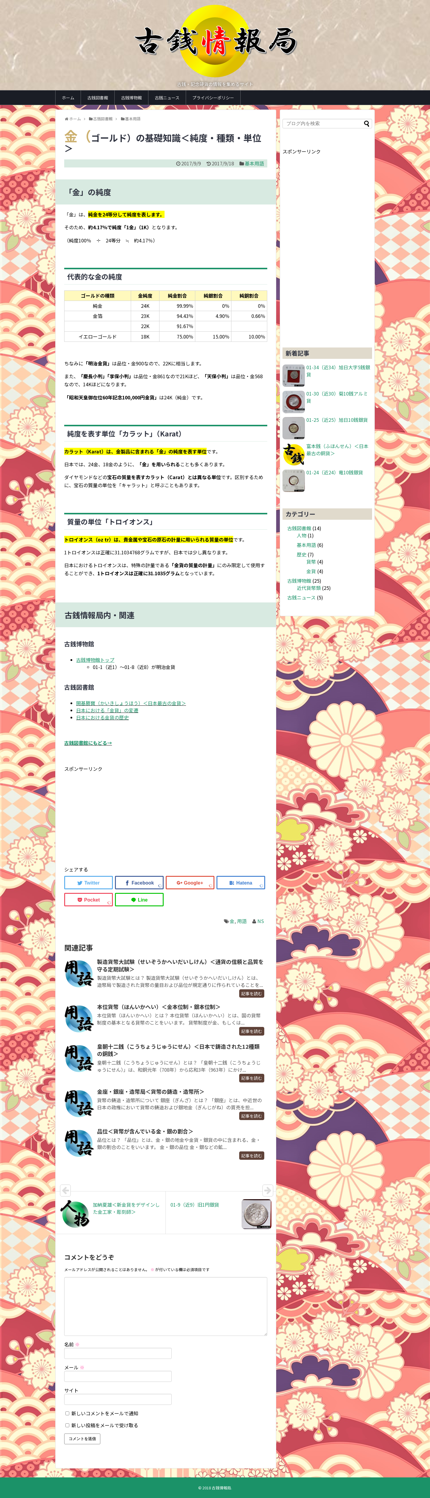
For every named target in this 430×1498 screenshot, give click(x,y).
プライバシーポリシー (213, 98)
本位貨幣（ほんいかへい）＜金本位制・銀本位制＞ (159, 1007)
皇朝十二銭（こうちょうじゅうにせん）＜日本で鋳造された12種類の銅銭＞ (178, 1049)
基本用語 (254, 163)
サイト (71, 1390)
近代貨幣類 (309, 587)
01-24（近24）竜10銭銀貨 (334, 472)
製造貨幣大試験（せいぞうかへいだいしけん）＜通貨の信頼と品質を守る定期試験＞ (180, 965)
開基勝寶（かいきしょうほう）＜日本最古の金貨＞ (131, 703)
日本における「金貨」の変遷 (107, 710)
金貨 (311, 571)
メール (74, 1367)
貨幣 (311, 561)
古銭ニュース (167, 98)
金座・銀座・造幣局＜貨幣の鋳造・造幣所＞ (151, 1091)
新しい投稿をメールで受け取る (104, 1425)
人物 (301, 535)
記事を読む (251, 993)
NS (260, 921)
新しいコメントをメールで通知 (104, 1413)
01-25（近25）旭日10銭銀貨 (337, 419)
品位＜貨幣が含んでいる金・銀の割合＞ (145, 1131)
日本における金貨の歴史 (102, 717)
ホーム (68, 98)
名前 (72, 1344)
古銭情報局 (221, 1488)
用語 (242, 921)
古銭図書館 (97, 98)
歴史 (301, 554)
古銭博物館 (131, 98)
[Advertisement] (114, 814)
